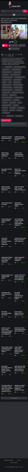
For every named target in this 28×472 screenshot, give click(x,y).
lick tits (5, 95)
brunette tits (17, 79)
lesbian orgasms (7, 87)
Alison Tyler (19, 116)
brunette (13, 107)
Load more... (14, 398)
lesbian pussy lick (7, 89)
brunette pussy (7, 79)
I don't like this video (12, 42)
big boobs (8, 67)
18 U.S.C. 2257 (14, 462)
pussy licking (19, 97)
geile (4, 82)
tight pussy (6, 112)
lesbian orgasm (18, 84)
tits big (5, 102)
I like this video (10, 42)
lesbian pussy (18, 87)
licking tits (12, 95)
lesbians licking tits (18, 92)
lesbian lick (17, 82)
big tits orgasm (7, 72)
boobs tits (5, 74)
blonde (16, 105)
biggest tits (17, 72)
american (12, 102)
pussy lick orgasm (7, 97)
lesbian (5, 110)
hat (10, 82)
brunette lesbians (7, 77)
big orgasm (6, 69)
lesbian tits (18, 89)
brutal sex (21, 107)
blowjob (5, 107)
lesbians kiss (6, 92)
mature (12, 110)
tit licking (16, 100)
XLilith (12, 467)
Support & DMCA (8, 460)
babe (19, 102)
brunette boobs (15, 74)
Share (23, 45)
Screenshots (14, 45)
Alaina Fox (10, 116)
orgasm (19, 110)
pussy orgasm (6, 100)
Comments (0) (15, 48)
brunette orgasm (19, 77)
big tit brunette (16, 69)
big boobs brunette (19, 67)
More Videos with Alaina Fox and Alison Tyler (13, 124)
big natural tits (7, 105)
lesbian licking (6, 84)
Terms (19, 460)
